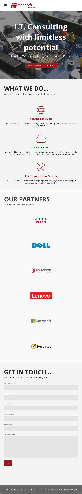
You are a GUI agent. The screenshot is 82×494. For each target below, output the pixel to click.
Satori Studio (73, 490)
